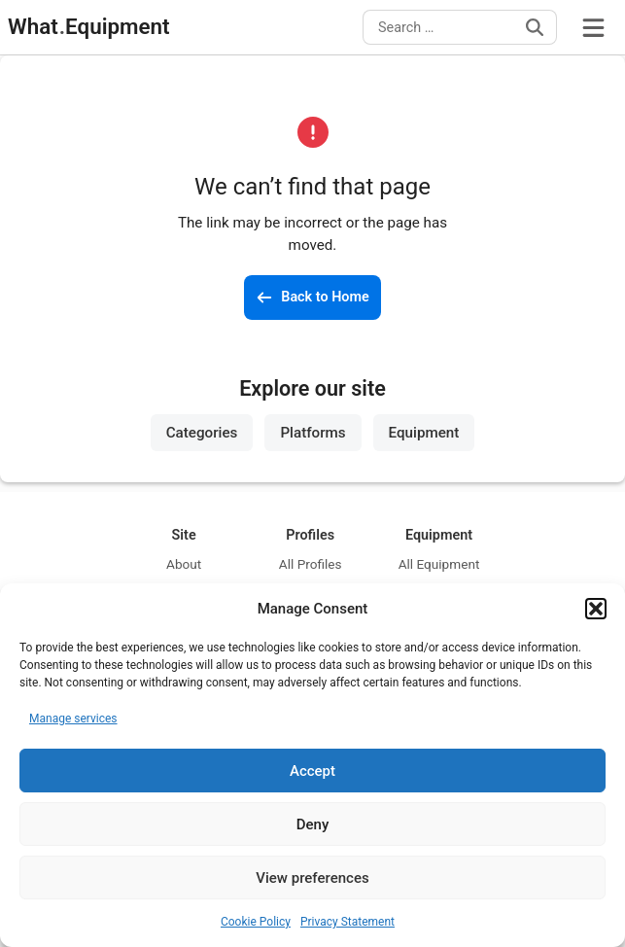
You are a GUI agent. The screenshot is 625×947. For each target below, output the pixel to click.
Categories (202, 432)
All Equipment (439, 564)
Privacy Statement (347, 922)
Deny (313, 824)
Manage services (73, 718)
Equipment (424, 432)
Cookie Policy (256, 922)
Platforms (312, 432)
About (183, 564)
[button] (596, 608)
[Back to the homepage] (312, 297)
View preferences (312, 878)
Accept (312, 771)
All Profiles (310, 564)
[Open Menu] (593, 27)
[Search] (534, 27)
